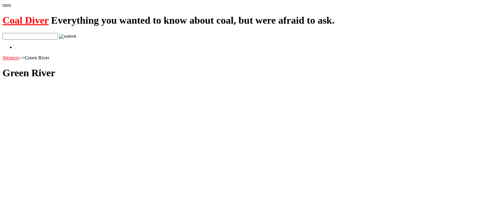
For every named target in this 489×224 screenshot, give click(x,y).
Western (10, 57)
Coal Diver (25, 20)
